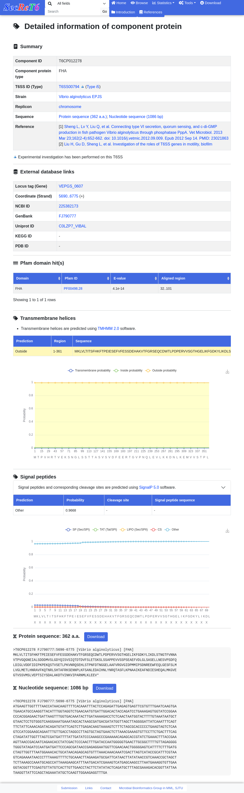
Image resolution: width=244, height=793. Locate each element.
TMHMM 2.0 (108, 328)
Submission (69, 788)
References (150, 12)
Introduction (123, 12)
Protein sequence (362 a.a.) (83, 117)
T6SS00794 (69, 87)
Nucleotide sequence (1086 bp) (136, 117)
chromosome (70, 107)
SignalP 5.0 (149, 487)
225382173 (68, 206)
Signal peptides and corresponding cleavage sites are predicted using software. (97, 487)
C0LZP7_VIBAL (72, 226)
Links (88, 788)
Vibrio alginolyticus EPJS (80, 97)
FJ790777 (67, 216)
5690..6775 (68, 196)
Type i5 (93, 87)
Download (96, 637)
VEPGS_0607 (71, 186)
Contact (105, 788)
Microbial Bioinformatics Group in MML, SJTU (151, 788)
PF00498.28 (73, 288)
